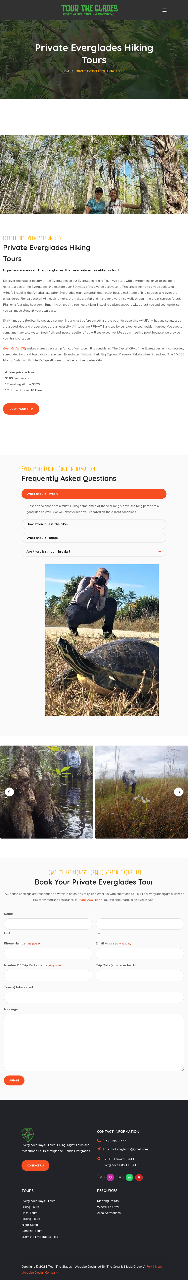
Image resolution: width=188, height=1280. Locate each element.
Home (66, 71)
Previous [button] (9, 792)
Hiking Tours (30, 1207)
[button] (21, 409)
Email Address (113, 943)
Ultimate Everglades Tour (40, 1237)
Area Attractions (109, 1213)
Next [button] (178, 792)
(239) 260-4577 (90, 900)
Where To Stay (108, 1207)
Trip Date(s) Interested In (116, 965)
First (7, 933)
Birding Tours (31, 1219)
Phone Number (22, 943)
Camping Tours (32, 1231)
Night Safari (30, 1225)
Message (11, 1009)
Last (99, 933)
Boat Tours (29, 1213)
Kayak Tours (47, 1201)
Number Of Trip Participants (32, 965)
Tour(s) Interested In (20, 987)
